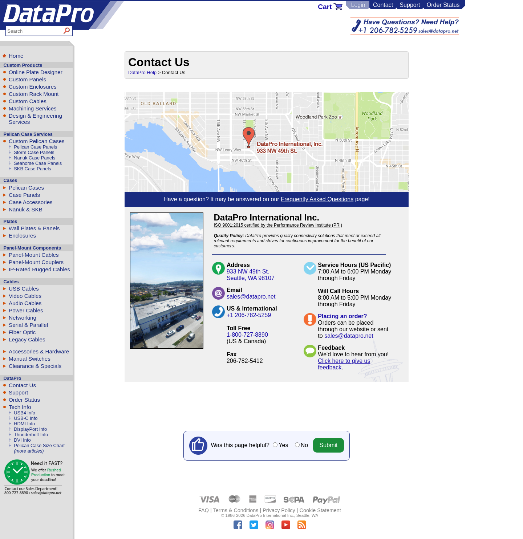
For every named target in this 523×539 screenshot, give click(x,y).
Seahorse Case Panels (38, 163)
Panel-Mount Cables (34, 255)
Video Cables (25, 296)
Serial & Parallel (28, 325)
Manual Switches (29, 359)
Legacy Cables (27, 339)
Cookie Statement (320, 510)
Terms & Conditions (236, 510)
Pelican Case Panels (35, 147)
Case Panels (24, 195)
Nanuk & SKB (25, 209)
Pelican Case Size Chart (39, 445)
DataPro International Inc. (270, 515)
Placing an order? (342, 316)
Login (358, 5)
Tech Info (20, 407)
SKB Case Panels (32, 168)
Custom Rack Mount (34, 94)
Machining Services (33, 108)
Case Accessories (31, 202)
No (304, 445)
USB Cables (24, 288)
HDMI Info (24, 423)
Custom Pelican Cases (37, 141)
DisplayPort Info (30, 429)
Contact (383, 5)
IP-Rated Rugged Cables (39, 269)
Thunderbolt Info (31, 434)
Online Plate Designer (35, 72)
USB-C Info (25, 418)
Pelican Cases (26, 188)
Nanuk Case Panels (34, 158)
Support (410, 5)
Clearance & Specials (35, 366)
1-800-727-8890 (247, 335)
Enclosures (22, 235)
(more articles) (29, 451)
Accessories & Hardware (39, 351)
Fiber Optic (22, 332)
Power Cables (26, 310)
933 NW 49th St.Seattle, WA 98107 (251, 274)
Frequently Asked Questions (317, 199)
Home (16, 56)
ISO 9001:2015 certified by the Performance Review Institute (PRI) (278, 225)
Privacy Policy (279, 510)
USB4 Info (24, 413)
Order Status (443, 5)
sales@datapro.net (251, 296)
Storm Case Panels (34, 152)
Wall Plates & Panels (34, 228)
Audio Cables (25, 303)
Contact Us (22, 385)
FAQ (203, 510)
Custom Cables (27, 101)
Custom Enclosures (33, 87)
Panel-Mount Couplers (36, 262)
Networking (22, 318)
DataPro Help (142, 72)
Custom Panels (27, 79)
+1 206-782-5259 (249, 315)
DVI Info (22, 440)
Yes (283, 445)
